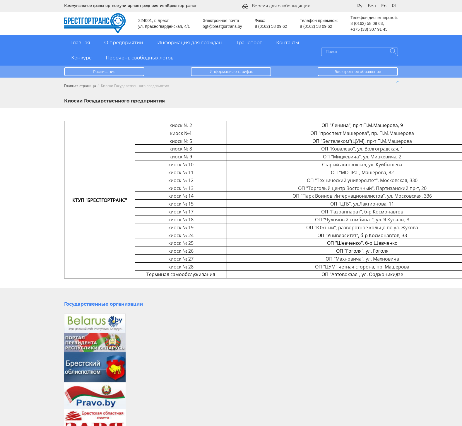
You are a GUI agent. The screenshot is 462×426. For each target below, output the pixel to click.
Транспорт (249, 42)
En (383, 5)
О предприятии (123, 42)
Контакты (287, 42)
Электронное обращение (358, 71)
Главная (80, 42)
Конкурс (81, 58)
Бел (372, 5)
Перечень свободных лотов (140, 58)
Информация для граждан (189, 42)
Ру (359, 5)
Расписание (104, 71)
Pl (394, 5)
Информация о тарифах (231, 71)
